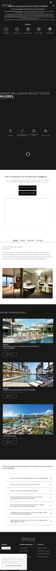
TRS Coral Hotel (9, 436)
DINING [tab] (22, 240)
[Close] (25, 556)
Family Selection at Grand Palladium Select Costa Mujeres (21, 347)
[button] (28, 24)
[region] (13, 562)
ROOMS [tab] (15, 240)
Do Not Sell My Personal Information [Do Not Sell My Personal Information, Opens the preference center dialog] (13, 565)
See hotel (9, 354)
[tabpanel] (28, 271)
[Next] (50, 296)
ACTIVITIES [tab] (39, 240)
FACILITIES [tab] (30, 240)
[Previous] (47, 296)
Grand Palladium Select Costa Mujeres (19, 390)
